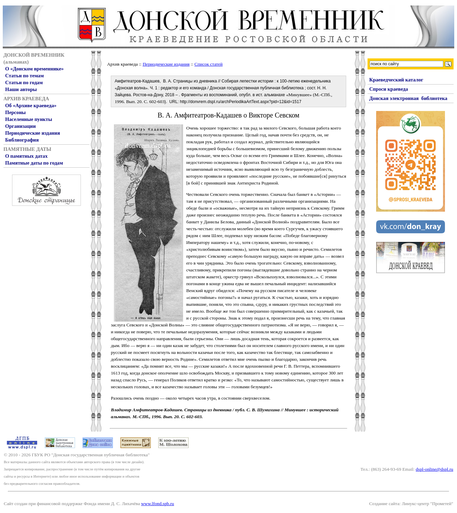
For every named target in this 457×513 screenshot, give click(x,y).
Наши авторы (21, 89)
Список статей (208, 64)
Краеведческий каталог (396, 79)
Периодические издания (32, 133)
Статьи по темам (24, 75)
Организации (20, 126)
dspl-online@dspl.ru (434, 469)
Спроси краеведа (388, 89)
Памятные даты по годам (34, 163)
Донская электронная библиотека (408, 98)
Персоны (15, 112)
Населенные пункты (28, 119)
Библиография (22, 140)
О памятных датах (26, 156)
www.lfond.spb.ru (157, 503)
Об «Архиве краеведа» (30, 105)
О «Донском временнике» (34, 68)
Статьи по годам (24, 82)
